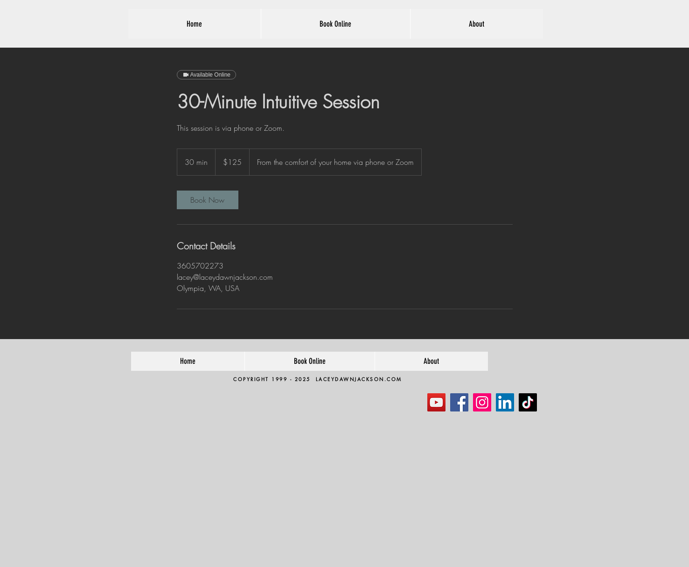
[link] (207, 200)
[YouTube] (436, 402)
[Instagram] (482, 402)
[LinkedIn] (505, 402)
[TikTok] (528, 402)
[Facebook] (459, 402)
